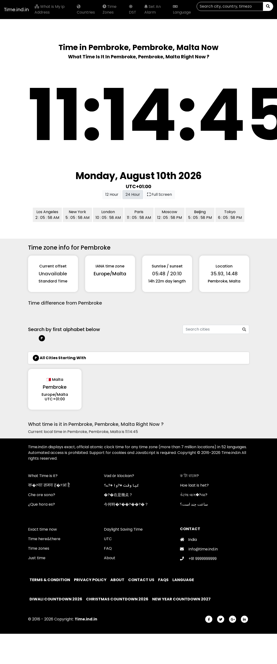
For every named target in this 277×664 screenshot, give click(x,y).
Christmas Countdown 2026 (117, 599)
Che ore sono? (41, 495)
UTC (108, 539)
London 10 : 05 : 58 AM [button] (108, 214)
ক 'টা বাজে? (189, 475)
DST (132, 10)
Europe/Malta (110, 273)
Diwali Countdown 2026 (55, 599)
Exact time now (42, 529)
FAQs (163, 580)
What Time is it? (43, 475)
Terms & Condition (50, 580)
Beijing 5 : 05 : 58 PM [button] (200, 214)
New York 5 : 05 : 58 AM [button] (77, 214)
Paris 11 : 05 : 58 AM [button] (139, 214)
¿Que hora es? (41, 504)
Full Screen (159, 194)
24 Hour (133, 194)
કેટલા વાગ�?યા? (193, 495)
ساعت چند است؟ (194, 504)
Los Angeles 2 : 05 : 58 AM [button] (47, 214)
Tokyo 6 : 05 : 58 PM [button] (230, 214)
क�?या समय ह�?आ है (49, 485)
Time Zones (109, 9)
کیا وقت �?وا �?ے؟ (121, 485)
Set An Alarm (152, 9)
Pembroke (55, 387)
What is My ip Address (49, 9)
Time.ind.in (16, 9)
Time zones (38, 548)
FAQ (108, 548)
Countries (86, 10)
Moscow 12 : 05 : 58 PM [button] (169, 214)
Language (182, 10)
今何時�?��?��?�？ (126, 504)
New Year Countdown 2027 (181, 599)
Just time (36, 558)
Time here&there (44, 539)
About (109, 558)
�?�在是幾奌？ (118, 495)
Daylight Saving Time (123, 529)
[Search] (230, 6)
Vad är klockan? (119, 475)
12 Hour (111, 194)
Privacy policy (90, 580)
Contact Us (141, 580)
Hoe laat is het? (194, 485)
